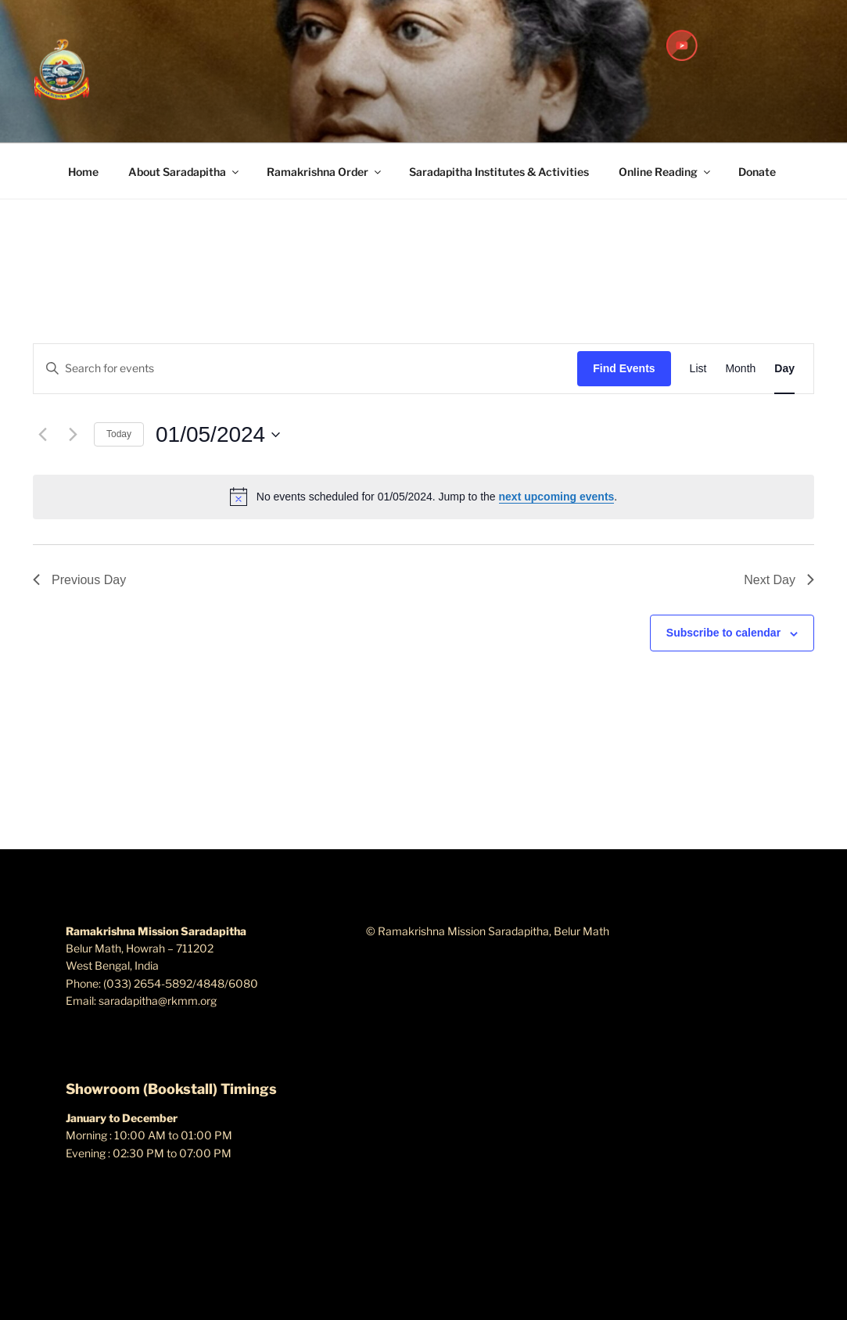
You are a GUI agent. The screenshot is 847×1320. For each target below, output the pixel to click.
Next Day (779, 579)
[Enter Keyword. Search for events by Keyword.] (305, 368)
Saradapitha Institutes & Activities (499, 171)
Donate (757, 171)
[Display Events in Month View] (740, 368)
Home (83, 171)
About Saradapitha (184, 171)
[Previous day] (42, 434)
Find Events (624, 368)
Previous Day (79, 579)
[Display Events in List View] (698, 368)
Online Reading (665, 171)
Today (118, 434)
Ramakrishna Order (325, 171)
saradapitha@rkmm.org (158, 1000)
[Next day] (72, 434)
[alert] (423, 496)
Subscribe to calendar (723, 632)
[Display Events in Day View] (784, 368)
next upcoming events (557, 496)
